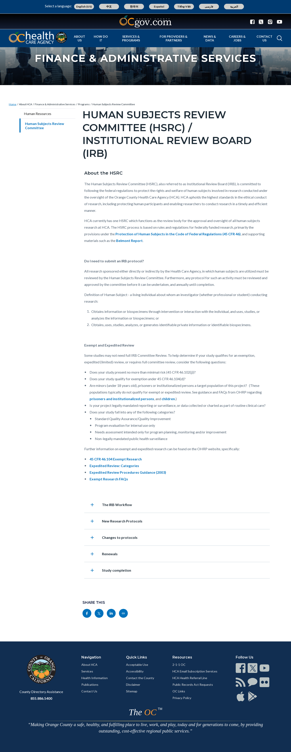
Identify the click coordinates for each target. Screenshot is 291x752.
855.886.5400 (41, 698)
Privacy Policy (181, 698)
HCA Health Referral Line (189, 678)
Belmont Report (129, 240)
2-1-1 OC (179, 664)
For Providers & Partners (174, 38)
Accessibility (135, 671)
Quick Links (136, 657)
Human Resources (37, 113)
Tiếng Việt (184, 6)
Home (12, 104)
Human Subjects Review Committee (113, 104)
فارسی (209, 6)
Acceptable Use (137, 664)
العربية (234, 6)
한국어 (134, 6)
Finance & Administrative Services (55, 104)
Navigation (91, 657)
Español (159, 6)
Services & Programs (131, 38)
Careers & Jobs (237, 38)
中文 (109, 6)
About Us (79, 38)
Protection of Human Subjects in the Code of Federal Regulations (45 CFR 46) (178, 234)
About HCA (25, 104)
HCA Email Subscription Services (194, 671)
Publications (89, 684)
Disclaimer (133, 684)
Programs (84, 104)
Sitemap (131, 691)
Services (87, 671)
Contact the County (140, 678)
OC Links (178, 691)
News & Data (210, 38)
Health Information (94, 678)
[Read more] (145, 21)
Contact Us (264, 38)
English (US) (84, 6)
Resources (182, 657)
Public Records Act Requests (192, 684)
